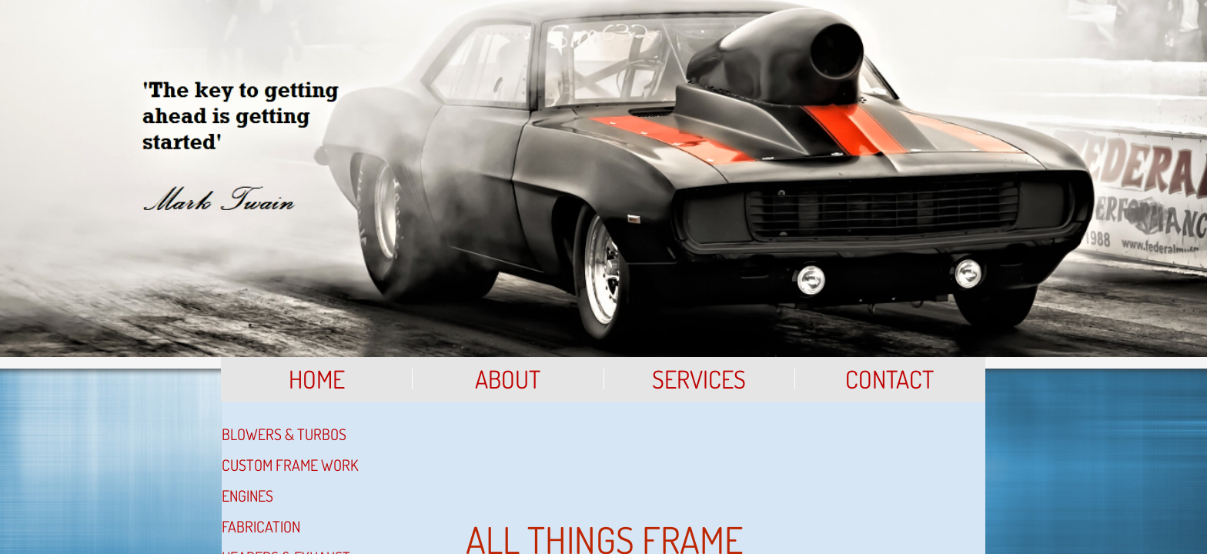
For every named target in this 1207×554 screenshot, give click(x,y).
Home (317, 379)
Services (699, 379)
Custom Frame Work (290, 465)
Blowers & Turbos (284, 434)
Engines (247, 496)
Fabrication (261, 526)
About (507, 379)
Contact (889, 379)
